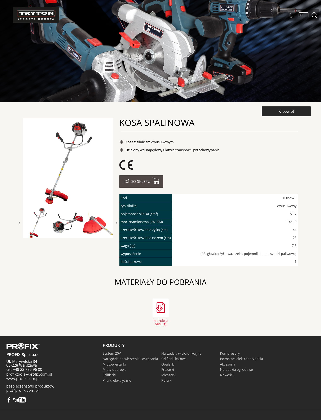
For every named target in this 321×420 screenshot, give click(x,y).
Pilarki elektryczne (117, 380)
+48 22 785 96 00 (27, 369)
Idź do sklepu (136, 181)
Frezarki (167, 369)
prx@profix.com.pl (22, 390)
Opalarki (168, 364)
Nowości (226, 375)
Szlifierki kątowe (173, 359)
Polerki (166, 380)
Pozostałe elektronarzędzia (241, 359)
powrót (286, 111)
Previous (21, 223)
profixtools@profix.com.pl (29, 374)
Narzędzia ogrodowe (236, 369)
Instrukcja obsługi (160, 322)
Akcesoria (227, 364)
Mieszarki (168, 375)
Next (116, 223)
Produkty (113, 345)
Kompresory (230, 353)
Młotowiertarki (114, 364)
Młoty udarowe (114, 369)
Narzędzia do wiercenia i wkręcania (130, 359)
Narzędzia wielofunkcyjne (181, 353)
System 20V (112, 353)
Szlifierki (109, 375)
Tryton (36, 15)
